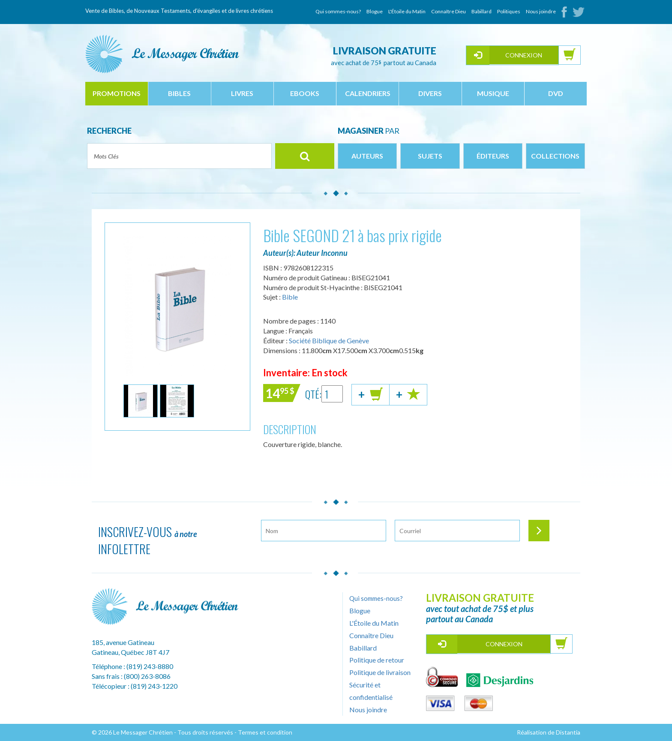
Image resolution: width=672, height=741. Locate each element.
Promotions (117, 93)
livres (242, 93)
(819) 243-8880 (149, 666)
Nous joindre (541, 11)
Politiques (508, 11)
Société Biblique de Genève (329, 340)
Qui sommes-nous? (338, 11)
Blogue (374, 11)
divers (430, 93)
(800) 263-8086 (147, 676)
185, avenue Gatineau (123, 642)
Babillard (481, 11)
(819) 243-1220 (154, 686)
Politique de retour (376, 660)
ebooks (304, 93)
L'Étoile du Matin (407, 11)
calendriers (367, 93)
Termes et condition (265, 732)
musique (493, 93)
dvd (555, 93)
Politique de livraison (380, 672)
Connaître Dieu (448, 11)
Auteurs (367, 156)
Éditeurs (493, 156)
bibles (179, 93)
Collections (555, 156)
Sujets (430, 156)
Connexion (523, 55)
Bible (290, 297)
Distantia (568, 732)
